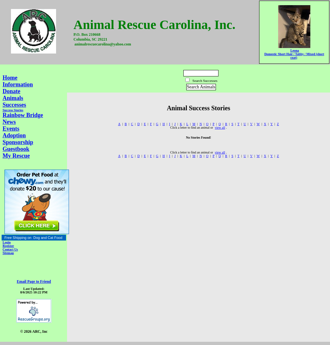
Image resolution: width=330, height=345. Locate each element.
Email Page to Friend (34, 282)
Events (11, 128)
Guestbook (16, 149)
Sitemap (8, 253)
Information (18, 84)
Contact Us (10, 249)
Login (7, 242)
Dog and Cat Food (47, 238)
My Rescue (16, 156)
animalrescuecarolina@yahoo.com (102, 44)
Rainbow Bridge (23, 115)
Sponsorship (18, 142)
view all (220, 127)
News (9, 122)
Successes (14, 105)
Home (10, 77)
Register (8, 246)
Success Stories (13, 110)
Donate (11, 91)
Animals (13, 98)
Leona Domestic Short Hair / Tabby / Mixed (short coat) (294, 54)
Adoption (14, 135)
